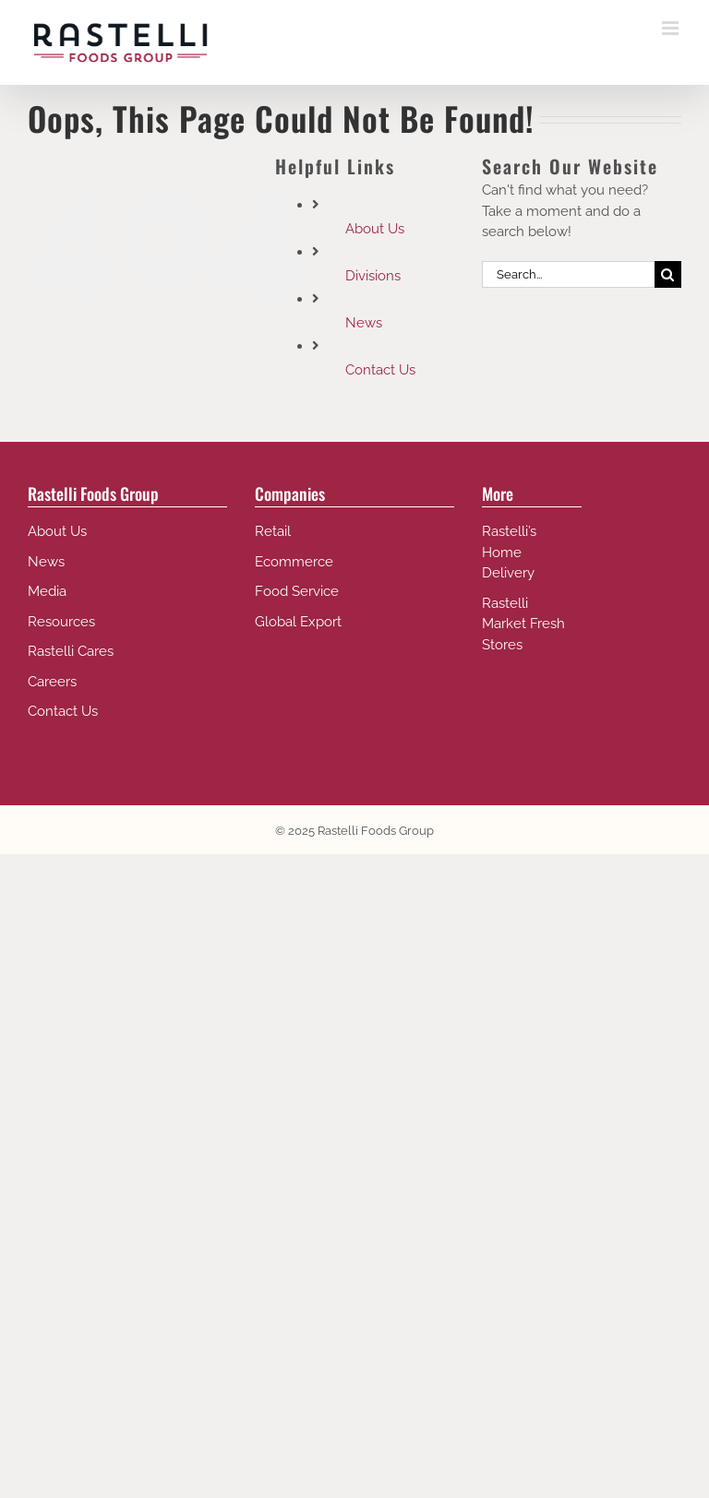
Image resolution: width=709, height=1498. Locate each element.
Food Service (297, 591)
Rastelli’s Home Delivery (509, 552)
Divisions (373, 276)
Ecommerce (294, 561)
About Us (374, 228)
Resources (61, 621)
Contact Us (380, 370)
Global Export (298, 621)
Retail (273, 531)
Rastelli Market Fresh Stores (523, 624)
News (363, 323)
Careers (52, 681)
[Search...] (568, 274)
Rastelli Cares (71, 651)
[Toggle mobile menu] (671, 28)
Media (47, 591)
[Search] (668, 274)
